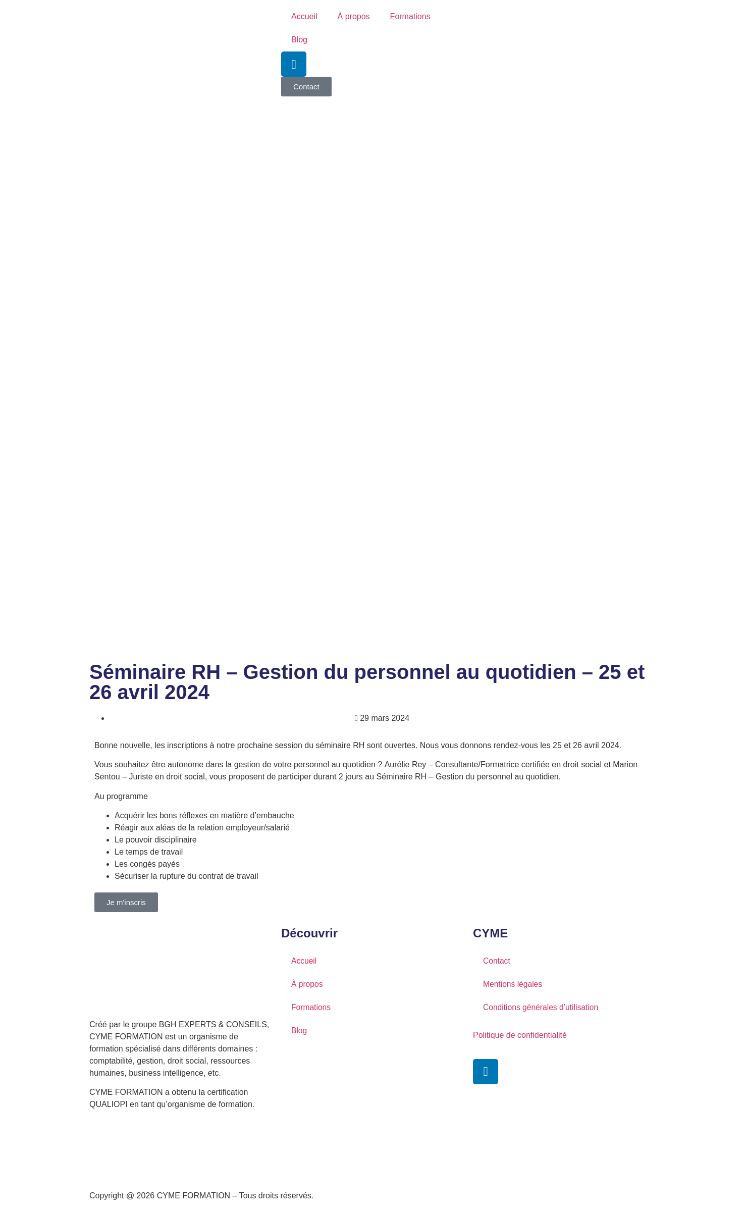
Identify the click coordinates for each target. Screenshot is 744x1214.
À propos (354, 16)
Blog (299, 39)
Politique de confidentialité (520, 1035)
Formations (410, 16)
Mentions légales (513, 984)
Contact (497, 961)
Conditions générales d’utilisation (542, 1007)
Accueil (304, 16)
